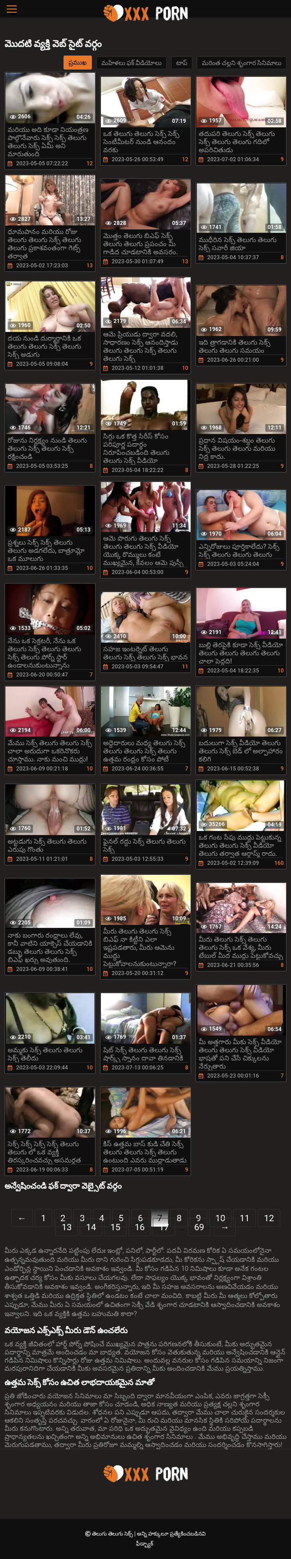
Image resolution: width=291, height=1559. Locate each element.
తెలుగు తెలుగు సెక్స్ (113, 1534)
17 (164, 1227)
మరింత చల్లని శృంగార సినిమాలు (242, 62)
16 (140, 1227)
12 (269, 1218)
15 (115, 1227)
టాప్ (181, 62)
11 (245, 1218)
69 (199, 1227)
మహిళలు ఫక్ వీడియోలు (131, 62)
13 (67, 1227)
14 (91, 1227)
